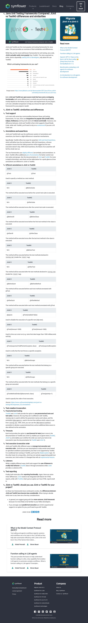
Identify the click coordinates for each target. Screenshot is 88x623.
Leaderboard (44, 6)
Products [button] (32, 6)
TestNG (47, 157)
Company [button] (70, 6)
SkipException (44, 453)
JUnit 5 (8, 438)
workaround (41, 125)
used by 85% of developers (30, 57)
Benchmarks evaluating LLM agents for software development (69, 69)
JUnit (40, 157)
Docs (54, 6)
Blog (61, 6)
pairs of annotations (32, 155)
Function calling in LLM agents (70, 53)
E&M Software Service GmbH (44, 615)
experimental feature (47, 457)
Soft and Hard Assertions (47, 140)
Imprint (51, 615)
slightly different (27, 153)
